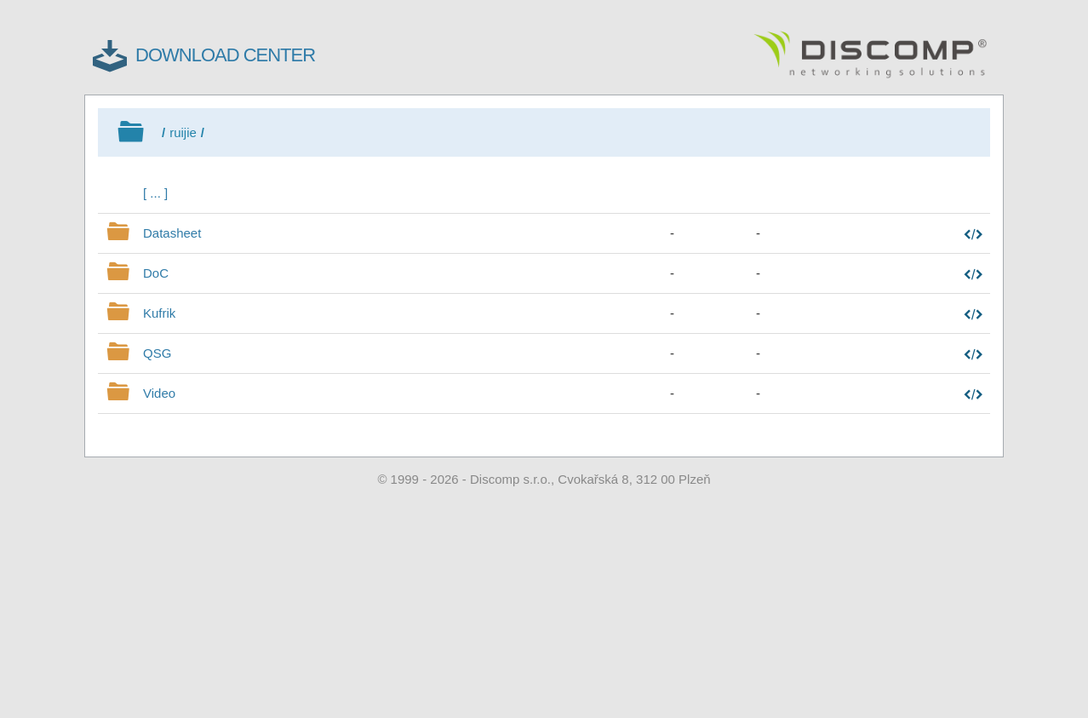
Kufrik (159, 313)
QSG (157, 353)
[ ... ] (155, 193)
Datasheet (172, 233)
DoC (156, 273)
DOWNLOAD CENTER (225, 55)
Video (159, 393)
